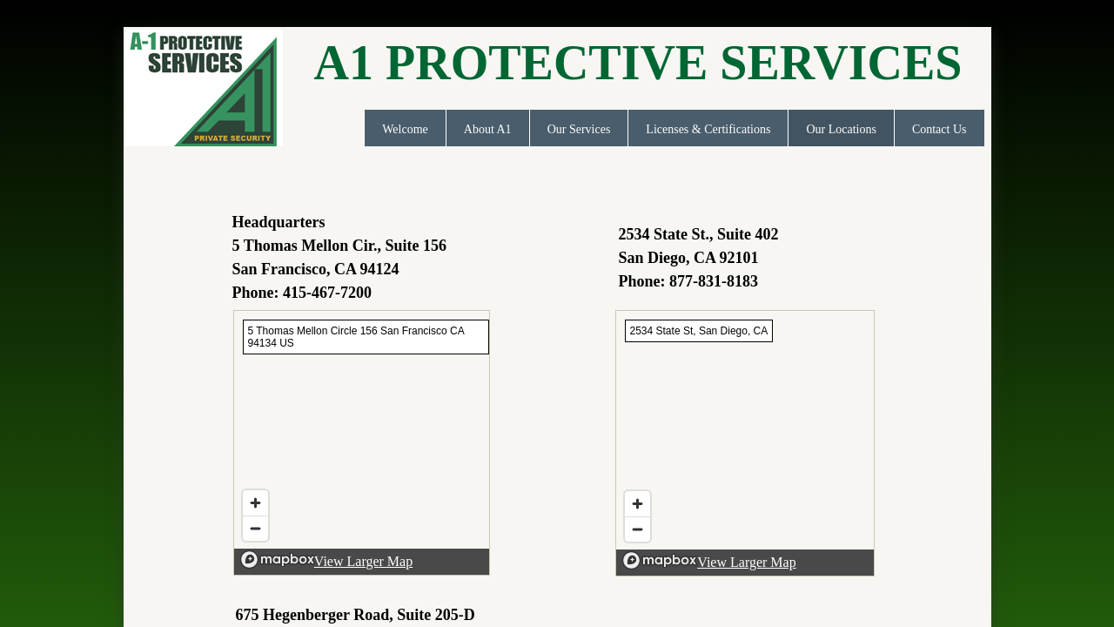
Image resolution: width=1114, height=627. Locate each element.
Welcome (405, 129)
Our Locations (841, 129)
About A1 (488, 129)
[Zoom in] (255, 503)
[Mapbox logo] (277, 559)
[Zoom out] (255, 528)
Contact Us (939, 129)
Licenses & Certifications (708, 129)
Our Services (579, 129)
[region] (361, 443)
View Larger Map (363, 561)
